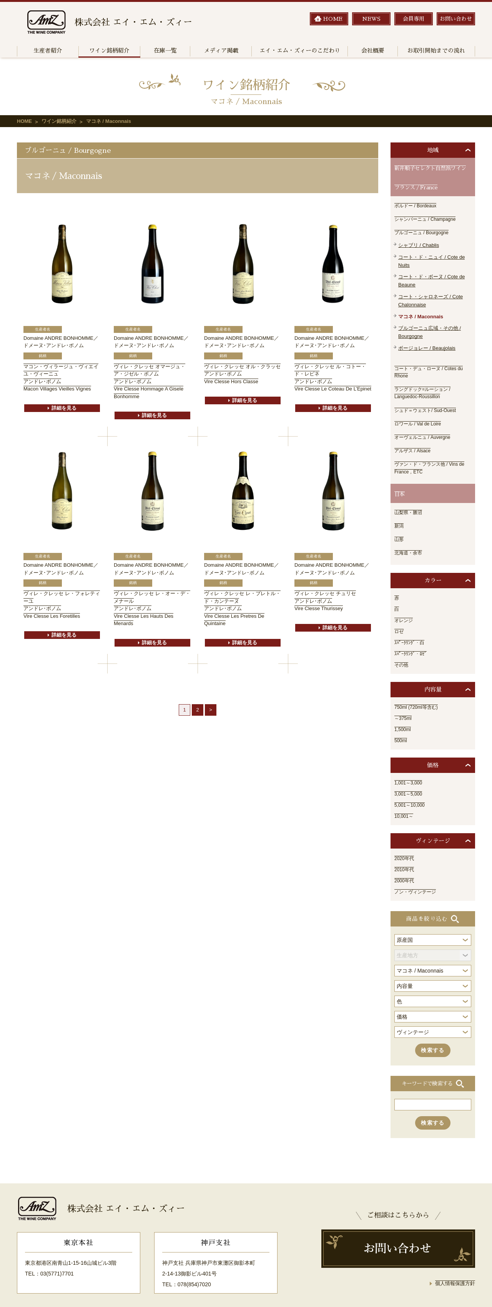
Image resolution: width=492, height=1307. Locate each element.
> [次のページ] (210, 710)
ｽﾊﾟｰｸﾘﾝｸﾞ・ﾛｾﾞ (413, 637)
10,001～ (405, 799)
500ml (401, 724)
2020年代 (405, 842)
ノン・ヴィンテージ (418, 875)
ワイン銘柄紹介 (109, 50)
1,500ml (404, 713)
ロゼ (399, 615)
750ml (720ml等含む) (419, 690)
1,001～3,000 (410, 766)
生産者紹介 (47, 50)
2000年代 (405, 864)
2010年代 (405, 853)
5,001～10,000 (412, 788)
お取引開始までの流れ (436, 50)
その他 (402, 648)
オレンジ (405, 604)
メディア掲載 (221, 50)
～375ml (404, 701)
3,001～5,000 (410, 777)
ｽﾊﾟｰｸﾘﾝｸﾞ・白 (411, 626)
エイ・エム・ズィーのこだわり (299, 50)
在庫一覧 (165, 50)
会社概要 (372, 50)
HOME (24, 121)
